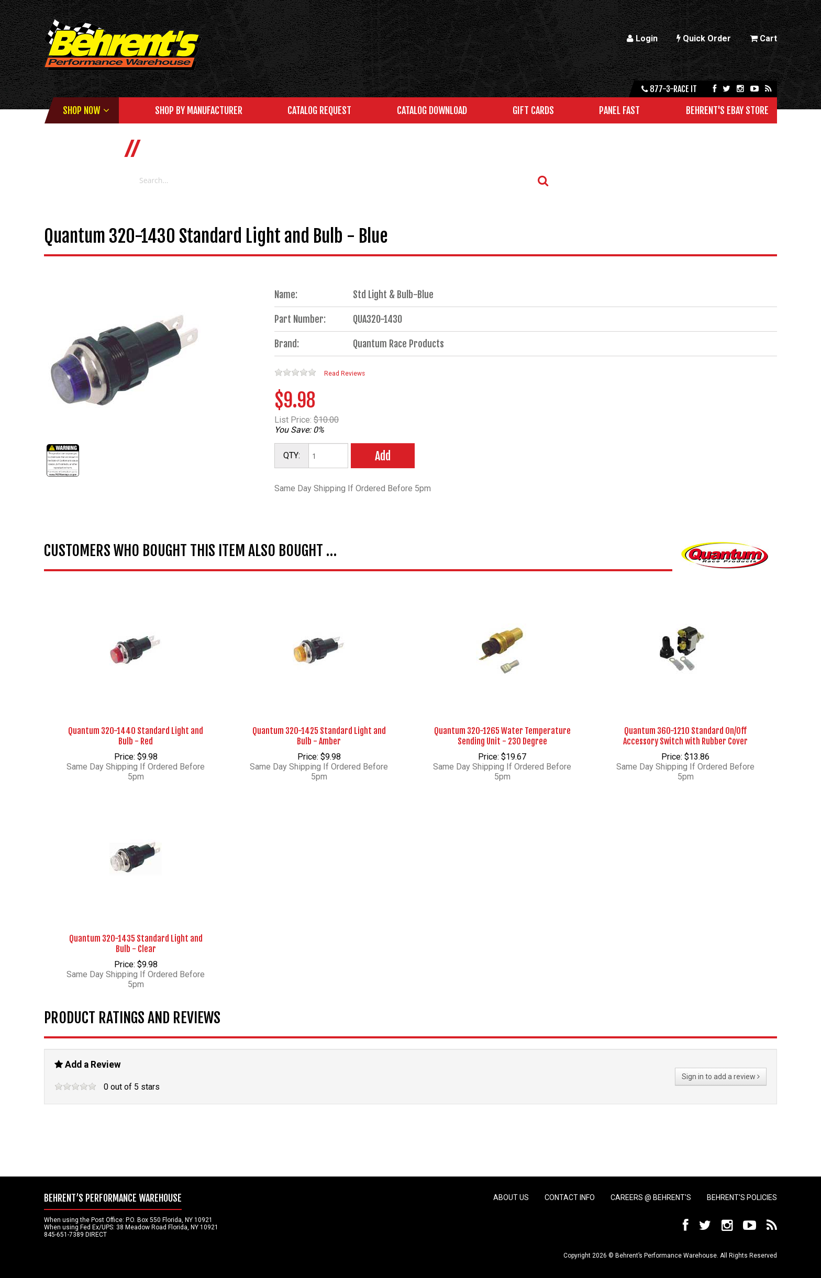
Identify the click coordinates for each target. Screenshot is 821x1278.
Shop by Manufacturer (198, 110)
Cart (763, 38)
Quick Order (703, 38)
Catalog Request (319, 110)
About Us (511, 1197)
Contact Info (570, 1197)
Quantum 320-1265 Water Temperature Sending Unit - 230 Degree (502, 736)
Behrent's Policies (742, 1197)
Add (383, 456)
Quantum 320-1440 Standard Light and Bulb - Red (135, 736)
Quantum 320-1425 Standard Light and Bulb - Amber (319, 736)
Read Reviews (344, 373)
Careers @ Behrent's (651, 1197)
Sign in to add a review (721, 1076)
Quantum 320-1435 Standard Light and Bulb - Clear (136, 943)
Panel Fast (619, 110)
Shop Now (81, 110)
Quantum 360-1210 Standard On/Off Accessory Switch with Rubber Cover (685, 736)
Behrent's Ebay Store (727, 110)
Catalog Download (432, 110)
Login (642, 38)
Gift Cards (533, 110)
